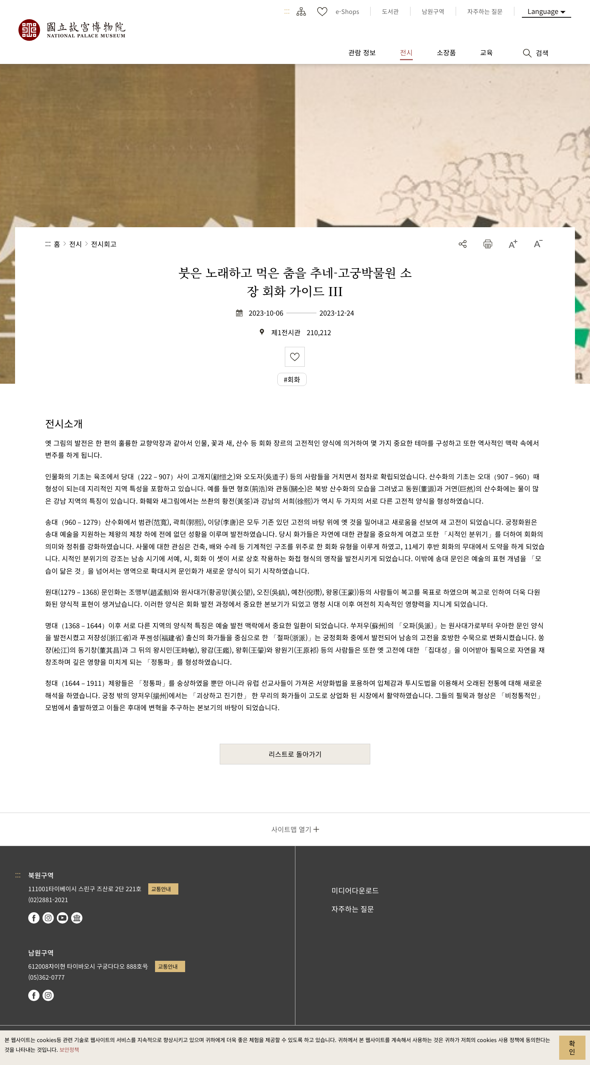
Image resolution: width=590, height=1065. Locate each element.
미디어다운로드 (355, 890)
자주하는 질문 (352, 909)
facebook (34, 918)
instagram (48, 918)
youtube (62, 918)
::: (287, 11)
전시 (75, 244)
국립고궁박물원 (71, 30)
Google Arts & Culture (76, 918)
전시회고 (104, 244)
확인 (572, 1047)
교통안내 (161, 889)
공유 (462, 244)
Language (543, 11)
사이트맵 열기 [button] (291, 829)
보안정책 (69, 1049)
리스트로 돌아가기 (295, 754)
